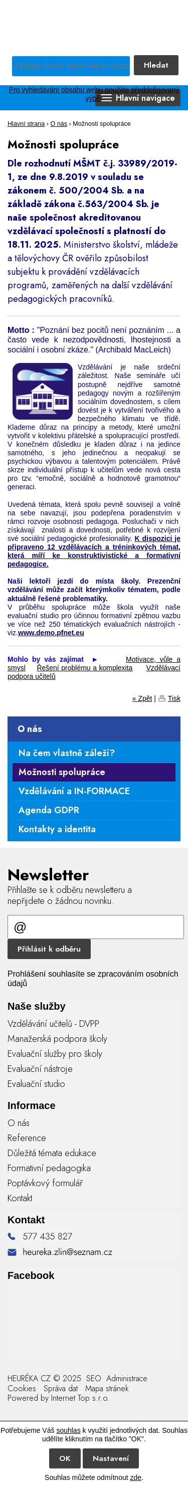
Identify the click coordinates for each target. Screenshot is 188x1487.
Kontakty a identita (57, 829)
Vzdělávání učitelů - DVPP (53, 1023)
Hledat (156, 65)
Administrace (126, 1378)
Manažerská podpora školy (57, 1038)
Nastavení (111, 1458)
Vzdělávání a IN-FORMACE (74, 791)
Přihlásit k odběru (49, 949)
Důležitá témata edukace (52, 1153)
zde (135, 1477)
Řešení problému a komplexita (84, 668)
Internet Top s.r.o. (80, 1398)
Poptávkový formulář (45, 1183)
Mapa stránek (107, 1388)
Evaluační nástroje (40, 1068)
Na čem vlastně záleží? (67, 753)
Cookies (22, 1388)
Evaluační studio (36, 1083)
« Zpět (142, 698)
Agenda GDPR (49, 810)
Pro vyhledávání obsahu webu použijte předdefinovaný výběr (94, 94)
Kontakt (20, 1198)
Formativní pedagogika (49, 1168)
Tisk (174, 698)
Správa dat (61, 1388)
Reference (27, 1138)
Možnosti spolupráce (62, 772)
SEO (92, 1378)
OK (65, 1458)
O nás (58, 123)
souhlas (68, 1430)
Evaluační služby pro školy (55, 1053)
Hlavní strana (26, 123)
